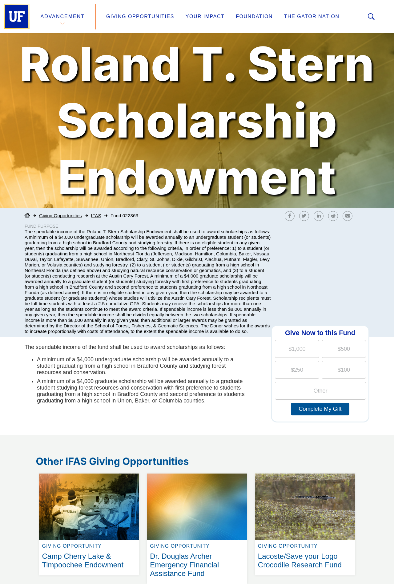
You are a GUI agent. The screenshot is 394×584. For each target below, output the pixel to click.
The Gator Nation (312, 16)
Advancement (63, 16)
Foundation (254, 16)
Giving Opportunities (140, 16)
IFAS (96, 215)
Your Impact (205, 16)
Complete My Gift (320, 409)
